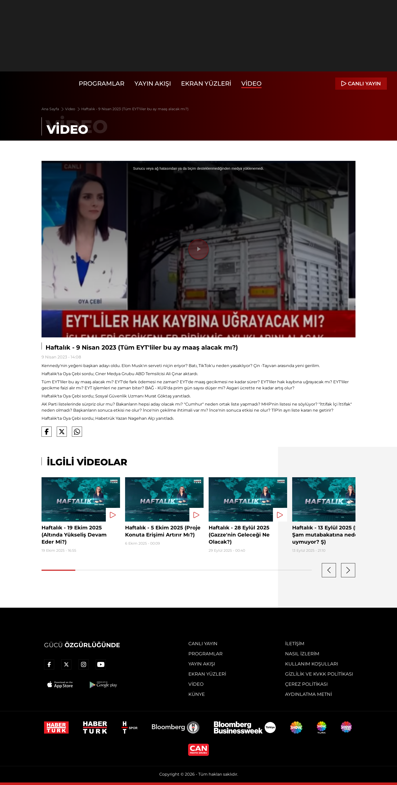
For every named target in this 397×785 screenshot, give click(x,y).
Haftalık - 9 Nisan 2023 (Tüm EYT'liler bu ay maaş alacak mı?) (135, 109)
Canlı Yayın (202, 643)
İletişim (294, 643)
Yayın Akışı (152, 83)
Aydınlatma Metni (308, 694)
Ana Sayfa (53, 109)
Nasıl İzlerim (302, 654)
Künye (196, 694)
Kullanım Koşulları (311, 664)
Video (251, 83)
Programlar (101, 83)
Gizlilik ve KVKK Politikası (319, 674)
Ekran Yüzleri (206, 83)
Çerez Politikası (306, 684)
